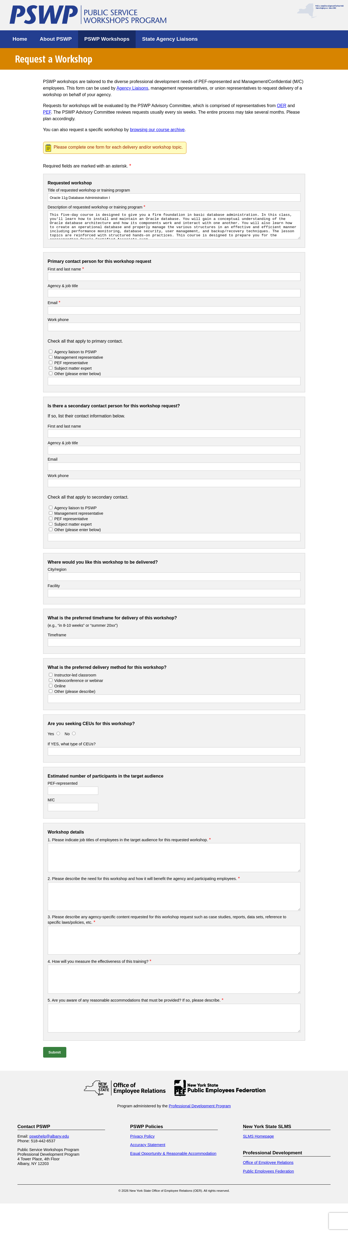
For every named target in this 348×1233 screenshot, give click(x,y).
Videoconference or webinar (78, 685)
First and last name (66, 274)
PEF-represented (63, 788)
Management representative (78, 362)
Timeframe (57, 640)
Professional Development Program (200, 1135)
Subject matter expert (73, 373)
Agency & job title (63, 291)
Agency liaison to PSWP (75, 357)
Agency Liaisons (132, 88)
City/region (57, 574)
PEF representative (71, 368)
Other (77, 378)
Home (20, 39)
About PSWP (56, 39)
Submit (55, 1082)
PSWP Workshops (107, 39)
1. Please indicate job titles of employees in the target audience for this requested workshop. (129, 845)
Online (60, 691)
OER (281, 105)
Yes (51, 739)
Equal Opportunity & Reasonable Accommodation (173, 1183)
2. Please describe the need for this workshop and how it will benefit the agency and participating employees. (144, 888)
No (68, 739)
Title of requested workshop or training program (89, 190)
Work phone (58, 324)
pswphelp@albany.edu (49, 1166)
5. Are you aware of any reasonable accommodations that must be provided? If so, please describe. (136, 1025)
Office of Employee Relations (268, 1192)
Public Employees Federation (268, 1201)
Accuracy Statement (147, 1174)
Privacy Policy (142, 1166)
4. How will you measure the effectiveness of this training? (99, 981)
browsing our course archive (157, 129)
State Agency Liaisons (170, 39)
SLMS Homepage (258, 1166)
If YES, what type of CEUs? (72, 749)
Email (54, 307)
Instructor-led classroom (75, 680)
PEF (47, 112)
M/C (51, 805)
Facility (54, 590)
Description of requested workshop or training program (96, 207)
